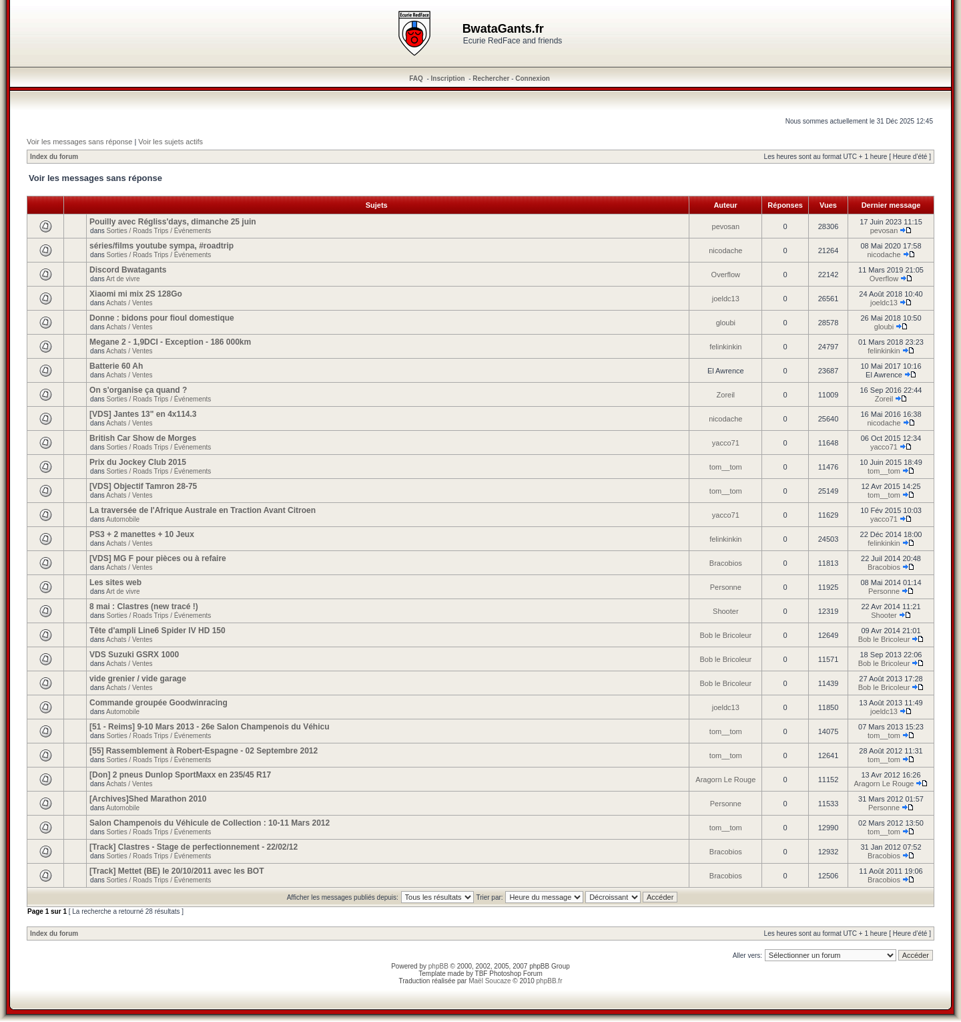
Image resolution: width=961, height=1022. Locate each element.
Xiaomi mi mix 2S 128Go (135, 294)
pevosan (726, 226)
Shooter (726, 611)
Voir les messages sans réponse (79, 142)
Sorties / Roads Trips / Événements (159, 230)
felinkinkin (725, 347)
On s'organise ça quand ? (138, 390)
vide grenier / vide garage (137, 678)
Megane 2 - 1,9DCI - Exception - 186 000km (170, 342)
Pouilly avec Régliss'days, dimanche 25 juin (172, 221)
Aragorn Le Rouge (725, 780)
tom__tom (725, 467)
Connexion (532, 78)
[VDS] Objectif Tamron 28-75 (143, 486)
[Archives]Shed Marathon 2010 (147, 799)
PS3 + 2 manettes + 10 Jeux (141, 534)
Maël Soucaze (489, 981)
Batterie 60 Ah (116, 366)
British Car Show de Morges (142, 438)
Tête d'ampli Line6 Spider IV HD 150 (157, 630)
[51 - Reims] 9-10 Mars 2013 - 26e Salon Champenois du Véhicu (209, 726)
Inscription (448, 78)
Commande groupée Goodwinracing (158, 702)
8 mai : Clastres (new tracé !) (143, 606)
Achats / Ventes (129, 303)
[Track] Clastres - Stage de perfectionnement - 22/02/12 (193, 847)
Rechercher (490, 78)
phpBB (438, 966)
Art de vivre (123, 279)
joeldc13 (725, 299)
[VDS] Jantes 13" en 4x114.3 (142, 414)
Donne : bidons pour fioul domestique (161, 318)
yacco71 (725, 443)
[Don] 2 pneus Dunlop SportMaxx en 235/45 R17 (180, 775)
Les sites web (115, 582)
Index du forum (54, 156)
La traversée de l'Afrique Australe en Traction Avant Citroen (202, 510)
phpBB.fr (550, 981)
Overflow (725, 275)
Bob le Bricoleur (725, 635)
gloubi (725, 323)
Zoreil (726, 395)
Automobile (122, 519)
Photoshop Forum (516, 973)
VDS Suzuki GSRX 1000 (134, 654)
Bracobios (725, 563)
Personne (725, 587)
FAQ (416, 78)
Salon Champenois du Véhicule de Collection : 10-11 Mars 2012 (209, 823)
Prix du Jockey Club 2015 (137, 462)
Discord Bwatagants (127, 270)
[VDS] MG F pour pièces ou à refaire (157, 558)
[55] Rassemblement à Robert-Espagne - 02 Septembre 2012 (203, 750)
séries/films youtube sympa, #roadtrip (161, 245)
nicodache (725, 250)
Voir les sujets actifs (170, 142)
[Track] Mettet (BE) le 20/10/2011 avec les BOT (176, 871)
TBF (481, 973)
